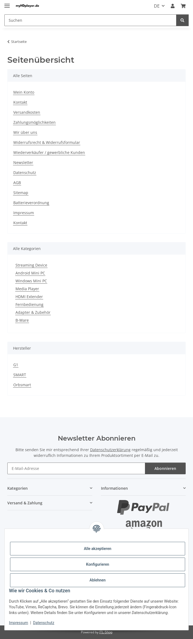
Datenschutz (43, 623)
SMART (19, 374)
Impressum (18, 623)
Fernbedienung (29, 304)
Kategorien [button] (17, 488)
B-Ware (22, 320)
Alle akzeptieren (97, 548)
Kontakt (20, 102)
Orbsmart (22, 384)
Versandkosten (26, 112)
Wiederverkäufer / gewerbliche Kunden (49, 152)
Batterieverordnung (31, 202)
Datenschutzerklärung (110, 449)
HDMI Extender (29, 296)
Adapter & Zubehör (32, 312)
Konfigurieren (97, 564)
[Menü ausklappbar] (7, 3)
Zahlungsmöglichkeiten (34, 122)
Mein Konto (23, 92)
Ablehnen (98, 580)
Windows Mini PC (31, 280)
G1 (15, 364)
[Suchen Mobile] (90, 20)
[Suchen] (182, 20)
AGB (17, 182)
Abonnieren (165, 468)
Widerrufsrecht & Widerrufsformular (46, 142)
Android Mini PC (30, 273)
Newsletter (23, 162)
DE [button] (157, 6)
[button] (173, 6)
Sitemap (20, 192)
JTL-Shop (105, 632)
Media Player (27, 288)
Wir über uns (25, 132)
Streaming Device (31, 265)
